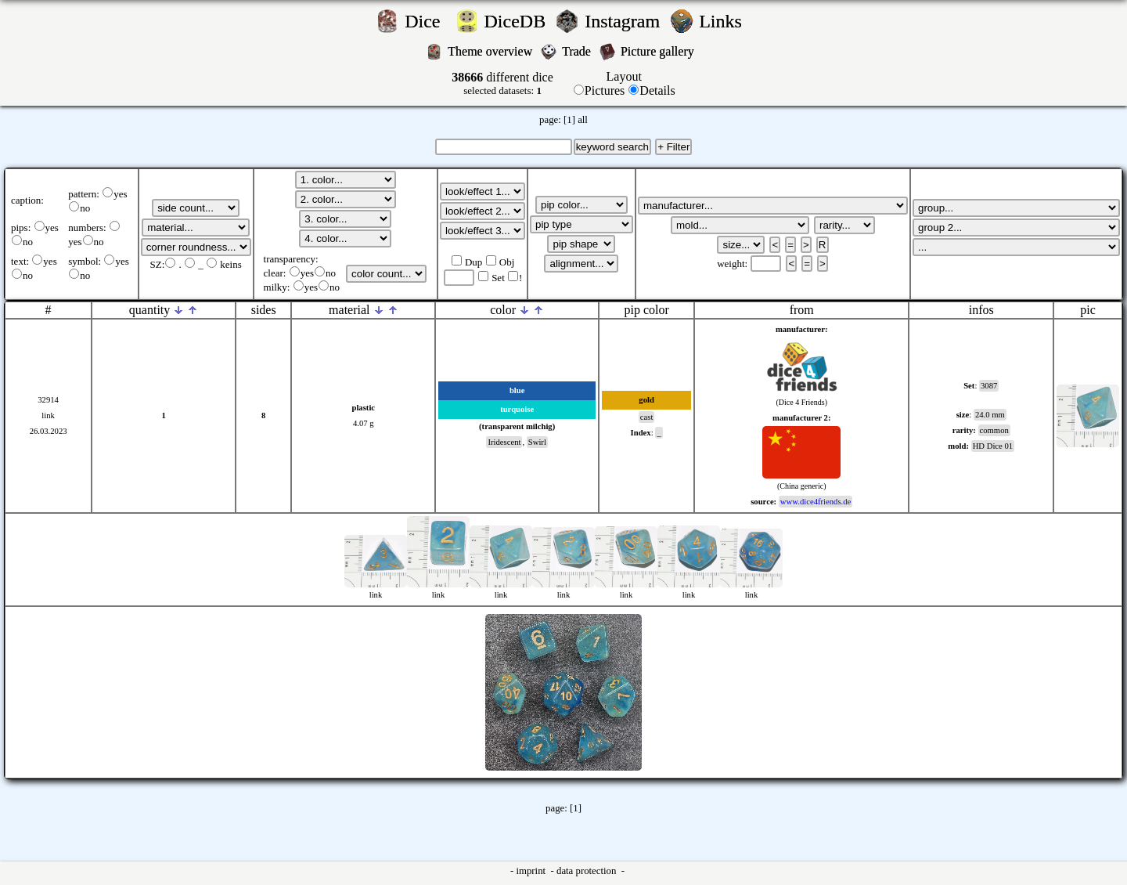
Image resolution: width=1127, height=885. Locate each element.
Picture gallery (660, 51)
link (48, 415)
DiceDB (517, 21)
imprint (532, 870)
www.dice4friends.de (815, 501)
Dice (427, 21)
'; (195, 208)
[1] (569, 119)
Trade (578, 51)
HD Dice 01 (993, 446)
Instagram (624, 21)
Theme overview (491, 51)
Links (725, 21)
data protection (587, 870)
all (583, 119)
